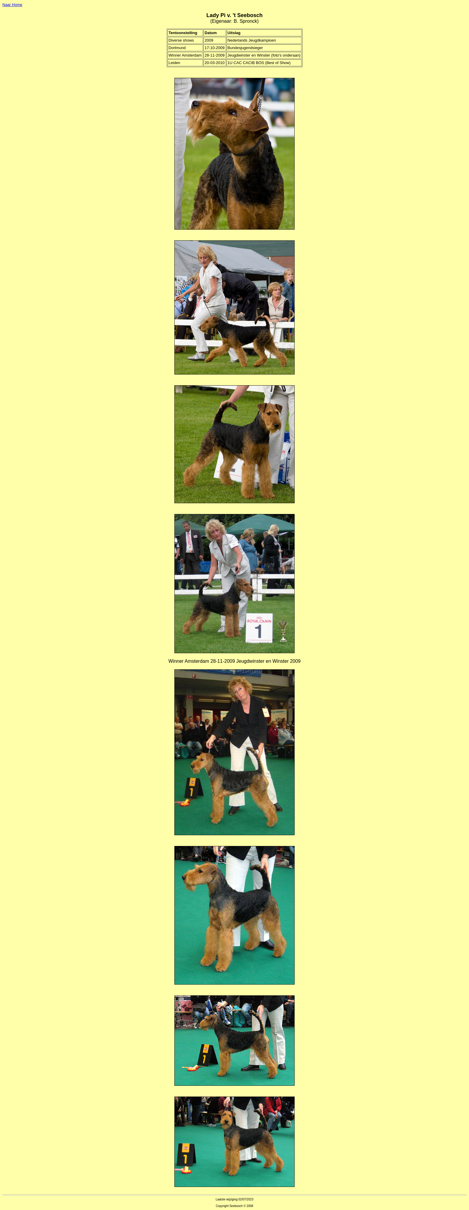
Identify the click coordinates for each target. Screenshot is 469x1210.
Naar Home (12, 4)
